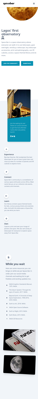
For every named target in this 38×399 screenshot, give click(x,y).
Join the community (10, 63)
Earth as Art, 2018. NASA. (17, 304)
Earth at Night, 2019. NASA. (18, 311)
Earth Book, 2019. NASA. (17, 315)
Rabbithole (27, 63)
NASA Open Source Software (18, 307)
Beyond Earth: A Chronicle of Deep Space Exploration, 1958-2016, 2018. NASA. (20, 298)
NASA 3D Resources (15, 319)
